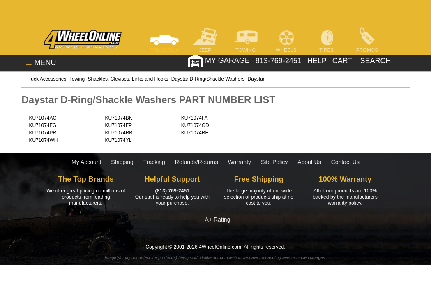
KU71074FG (42, 125)
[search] (374, 61)
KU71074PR (42, 133)
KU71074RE (195, 133)
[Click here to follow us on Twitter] (141, 231)
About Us (309, 162)
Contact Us (345, 162)
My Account (86, 162)
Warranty (239, 162)
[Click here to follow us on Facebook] (67, 231)
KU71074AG (42, 118)
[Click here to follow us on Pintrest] (289, 231)
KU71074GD (195, 125)
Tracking (154, 162)
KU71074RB (119, 133)
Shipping (122, 162)
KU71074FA (194, 118)
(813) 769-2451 (172, 191)
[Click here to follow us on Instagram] (215, 231)
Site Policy (274, 162)
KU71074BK (118, 118)
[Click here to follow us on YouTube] (364, 231)
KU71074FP (118, 125)
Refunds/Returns (196, 162)
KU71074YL (118, 140)
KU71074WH (43, 140)
